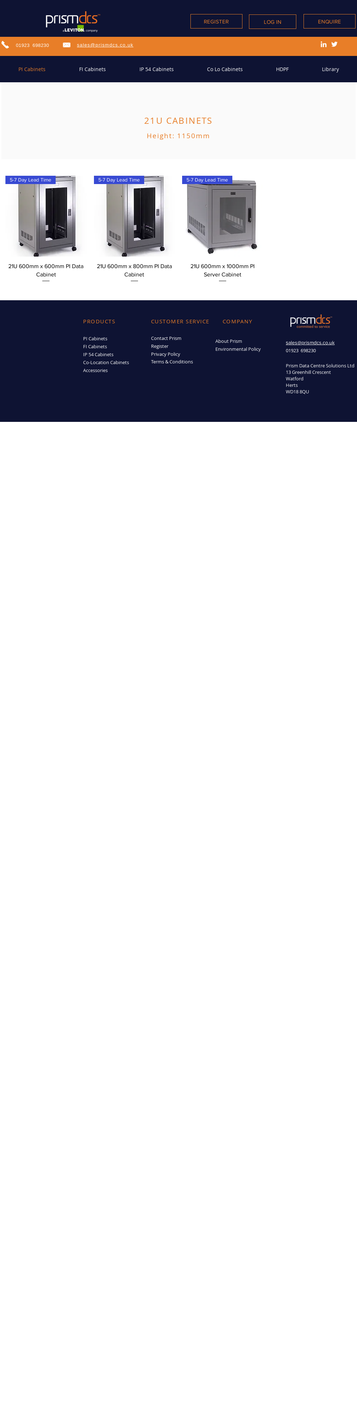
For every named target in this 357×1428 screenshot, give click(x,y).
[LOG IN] (272, 21)
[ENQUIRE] (330, 21)
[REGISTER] (216, 21)
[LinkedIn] (323, 44)
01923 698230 (32, 45)
